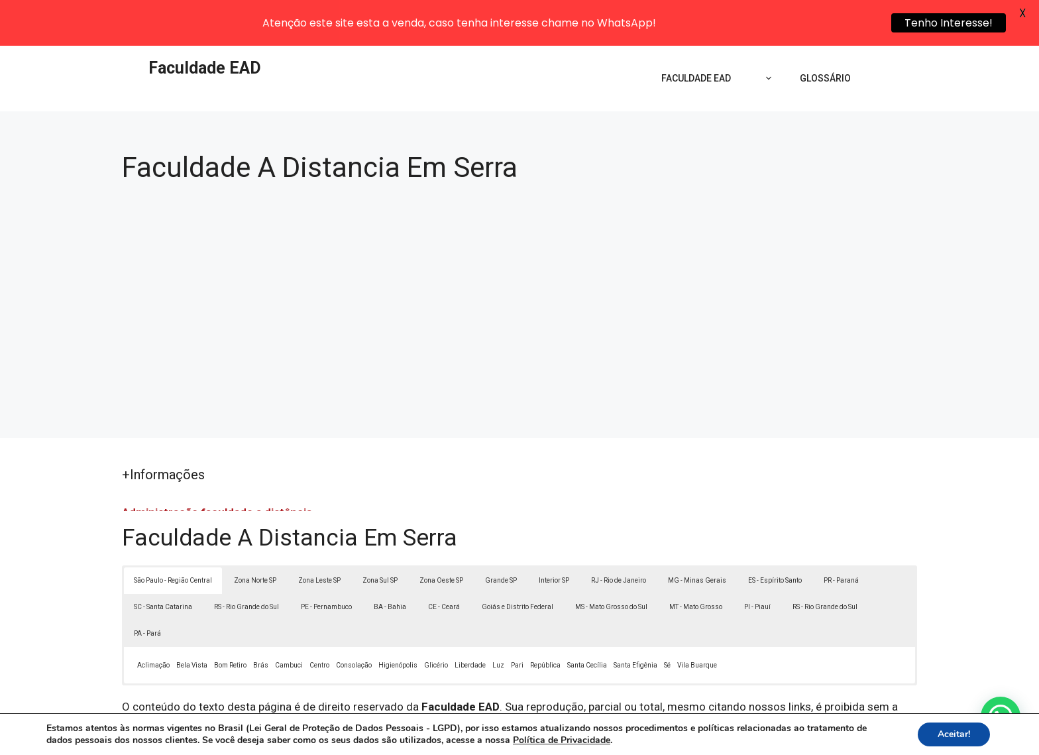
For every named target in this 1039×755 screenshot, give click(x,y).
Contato (763, 734)
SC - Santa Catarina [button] (163, 561)
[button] (1000, 716)
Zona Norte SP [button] (255, 534)
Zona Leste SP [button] (319, 534)
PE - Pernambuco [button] (326, 561)
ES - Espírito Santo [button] (775, 534)
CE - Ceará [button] (444, 561)
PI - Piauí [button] (757, 561)
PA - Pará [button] (147, 587)
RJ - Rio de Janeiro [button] (618, 534)
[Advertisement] (519, 254)
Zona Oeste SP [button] (441, 534)
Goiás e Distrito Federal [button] (517, 561)
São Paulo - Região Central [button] (173, 534)
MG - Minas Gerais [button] (697, 534)
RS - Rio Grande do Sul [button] (246, 561)
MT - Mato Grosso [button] (695, 561)
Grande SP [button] (501, 534)
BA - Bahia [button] (390, 561)
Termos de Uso (702, 734)
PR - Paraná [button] (841, 534)
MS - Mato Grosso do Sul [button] (611, 561)
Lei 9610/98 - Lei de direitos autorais (664, 678)
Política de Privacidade (611, 734)
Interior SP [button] (554, 534)
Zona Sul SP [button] (380, 534)
